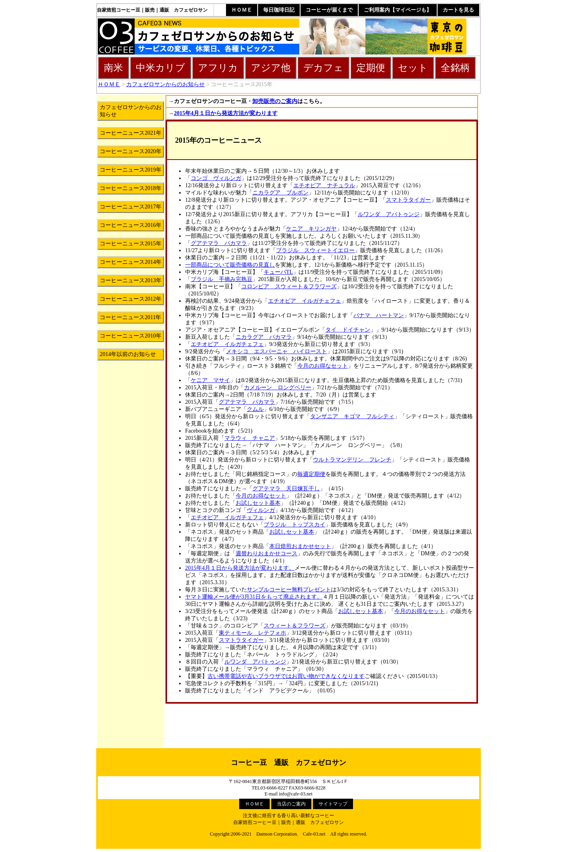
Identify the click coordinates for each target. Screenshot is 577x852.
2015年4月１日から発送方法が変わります (226, 113)
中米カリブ (160, 68)
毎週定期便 (311, 474)
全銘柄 (455, 68)
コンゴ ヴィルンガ (216, 178)
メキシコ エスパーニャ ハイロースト (276, 351)
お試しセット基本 (258, 503)
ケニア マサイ (210, 380)
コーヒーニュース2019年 (130, 170)
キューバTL (278, 272)
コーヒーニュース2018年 (130, 188)
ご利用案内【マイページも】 (398, 10)
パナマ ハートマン (378, 315)
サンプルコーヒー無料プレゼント (289, 590)
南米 (113, 68)
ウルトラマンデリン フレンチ (352, 460)
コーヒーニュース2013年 (130, 280)
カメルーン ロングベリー (277, 388)
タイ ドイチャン (347, 330)
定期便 (370, 68)
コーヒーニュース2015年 (130, 244)
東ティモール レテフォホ (252, 633)
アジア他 (271, 68)
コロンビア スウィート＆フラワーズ (289, 286)
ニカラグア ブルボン (280, 193)
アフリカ (218, 68)
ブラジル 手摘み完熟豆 (221, 279)
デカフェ (323, 68)
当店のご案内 (291, 804)
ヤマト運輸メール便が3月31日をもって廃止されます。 (254, 597)
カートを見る (458, 10)
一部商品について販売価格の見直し (230, 265)
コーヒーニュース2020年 (130, 151)
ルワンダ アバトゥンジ (389, 214)
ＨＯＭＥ (241, 10)
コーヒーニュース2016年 (130, 225)
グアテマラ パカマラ (219, 243)
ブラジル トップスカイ (294, 525)
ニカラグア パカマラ (264, 337)
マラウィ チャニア (249, 438)
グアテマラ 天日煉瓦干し (286, 489)
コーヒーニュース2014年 (130, 262)
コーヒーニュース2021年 (130, 133)
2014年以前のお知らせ (128, 354)
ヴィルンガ (261, 510)
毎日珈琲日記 (279, 10)
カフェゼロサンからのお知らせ (165, 84)
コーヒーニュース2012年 (130, 299)
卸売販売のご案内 (274, 101)
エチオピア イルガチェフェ (304, 301)
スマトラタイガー (408, 200)
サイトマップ (333, 804)
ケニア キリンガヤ (311, 229)
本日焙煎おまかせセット (300, 546)
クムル (255, 409)
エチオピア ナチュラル (324, 185)
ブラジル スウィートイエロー (315, 250)
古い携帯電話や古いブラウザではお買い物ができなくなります (286, 676)
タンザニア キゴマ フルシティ (352, 416)
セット (413, 68)
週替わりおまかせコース (266, 553)
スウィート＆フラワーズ (294, 626)
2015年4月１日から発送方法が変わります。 (240, 568)
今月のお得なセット (322, 366)
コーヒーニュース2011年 (130, 317)
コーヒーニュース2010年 (130, 336)
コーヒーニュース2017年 (130, 207)
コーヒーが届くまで (329, 10)
